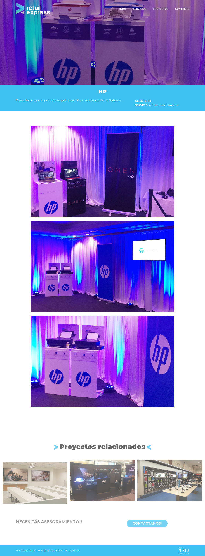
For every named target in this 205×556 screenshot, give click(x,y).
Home (122, 8)
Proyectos (160, 8)
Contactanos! (147, 523)
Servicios (139, 8)
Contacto (182, 8)
